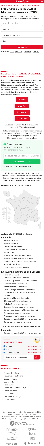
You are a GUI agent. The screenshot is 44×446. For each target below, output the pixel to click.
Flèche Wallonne (10, 391)
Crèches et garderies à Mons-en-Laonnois (20, 281)
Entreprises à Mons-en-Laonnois (17, 313)
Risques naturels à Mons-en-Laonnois (19, 307)
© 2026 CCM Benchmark (33, 419)
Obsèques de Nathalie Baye (15, 388)
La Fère (19, 52)
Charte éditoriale (28, 412)
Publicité (38, 412)
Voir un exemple (34, 346)
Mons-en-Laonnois (11, 275)
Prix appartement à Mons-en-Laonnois (19, 316)
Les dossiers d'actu (12, 352)
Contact (9, 414)
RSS (26, 414)
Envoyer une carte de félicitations (17, 267)
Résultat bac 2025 (11, 240)
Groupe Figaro (19, 419)
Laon (12, 52)
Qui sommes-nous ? (9, 412)
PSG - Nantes (9, 394)
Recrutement (33, 414)
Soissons (27, 52)
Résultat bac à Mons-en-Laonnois (17, 255)
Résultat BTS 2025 (13, 5)
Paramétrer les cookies (26, 416)
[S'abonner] (22, 357)
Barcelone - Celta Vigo (12, 397)
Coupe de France (10, 379)
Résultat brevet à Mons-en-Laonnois (18, 258)
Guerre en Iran (9, 382)
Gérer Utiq (37, 416)
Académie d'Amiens (31, 5)
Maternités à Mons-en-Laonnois (16, 278)
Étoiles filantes (9, 400)
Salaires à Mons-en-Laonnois (15, 284)
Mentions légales (7, 419)
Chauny (36, 52)
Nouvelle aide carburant (13, 376)
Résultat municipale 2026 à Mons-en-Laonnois (22, 319)
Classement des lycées (13, 246)
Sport (7, 349)
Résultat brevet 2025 (12, 243)
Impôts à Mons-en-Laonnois (15, 287)
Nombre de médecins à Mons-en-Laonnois (21, 310)
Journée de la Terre (11, 373)
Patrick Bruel (9, 385)
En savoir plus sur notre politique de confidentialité (19, 166)
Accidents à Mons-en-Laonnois (16, 298)
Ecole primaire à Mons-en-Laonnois (18, 249)
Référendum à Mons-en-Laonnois (17, 322)
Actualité (8, 346)
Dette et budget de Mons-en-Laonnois (19, 290)
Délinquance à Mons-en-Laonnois (17, 301)
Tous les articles (18, 414)
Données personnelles (10, 416)
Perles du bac (9, 252)
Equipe (20, 412)
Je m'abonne (20, 162)
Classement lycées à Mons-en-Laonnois (20, 261)
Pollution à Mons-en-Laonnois (16, 304)
